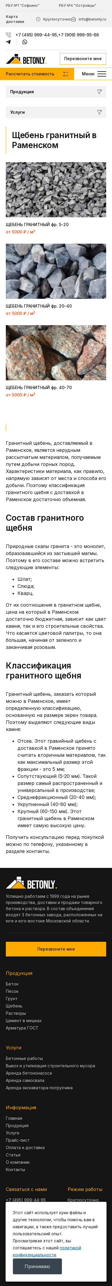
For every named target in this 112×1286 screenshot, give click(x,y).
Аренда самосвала (25, 1080)
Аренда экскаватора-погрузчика (39, 1087)
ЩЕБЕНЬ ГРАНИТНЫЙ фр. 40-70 (39, 387)
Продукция (17, 1125)
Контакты (15, 1169)
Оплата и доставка (25, 1147)
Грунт (12, 998)
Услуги (12, 1132)
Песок (12, 991)
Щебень (14, 1005)
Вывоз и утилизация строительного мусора (50, 1065)
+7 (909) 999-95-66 (78, 34)
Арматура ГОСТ (22, 1027)
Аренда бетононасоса (29, 1072)
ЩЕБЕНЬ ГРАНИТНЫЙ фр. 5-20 (37, 224)
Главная (14, 1118)
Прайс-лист (17, 1140)
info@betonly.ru (92, 19)
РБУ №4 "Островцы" (77, 5)
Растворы (16, 1013)
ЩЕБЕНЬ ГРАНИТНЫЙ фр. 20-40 (39, 305)
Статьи (13, 1154)
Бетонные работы (24, 1058)
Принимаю (37, 1266)
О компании (17, 1162)
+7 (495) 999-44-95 (36, 34)
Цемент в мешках (24, 1020)
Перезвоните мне (83, 58)
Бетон (12, 983)
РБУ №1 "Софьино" (22, 5)
